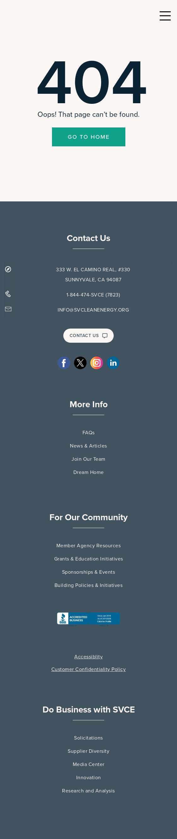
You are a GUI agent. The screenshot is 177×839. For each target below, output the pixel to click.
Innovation (88, 777)
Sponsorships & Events (88, 572)
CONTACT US (89, 335)
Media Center (89, 764)
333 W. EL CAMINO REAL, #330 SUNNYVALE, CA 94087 (93, 275)
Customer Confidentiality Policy (88, 669)
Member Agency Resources (88, 546)
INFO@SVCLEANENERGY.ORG (93, 310)
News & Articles (88, 446)
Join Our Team (88, 459)
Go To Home (89, 136)
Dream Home (88, 472)
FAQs (89, 433)
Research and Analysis (88, 791)
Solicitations (88, 738)
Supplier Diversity (88, 751)
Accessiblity (88, 657)
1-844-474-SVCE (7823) (93, 295)
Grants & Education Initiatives (88, 559)
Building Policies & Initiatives (88, 585)
